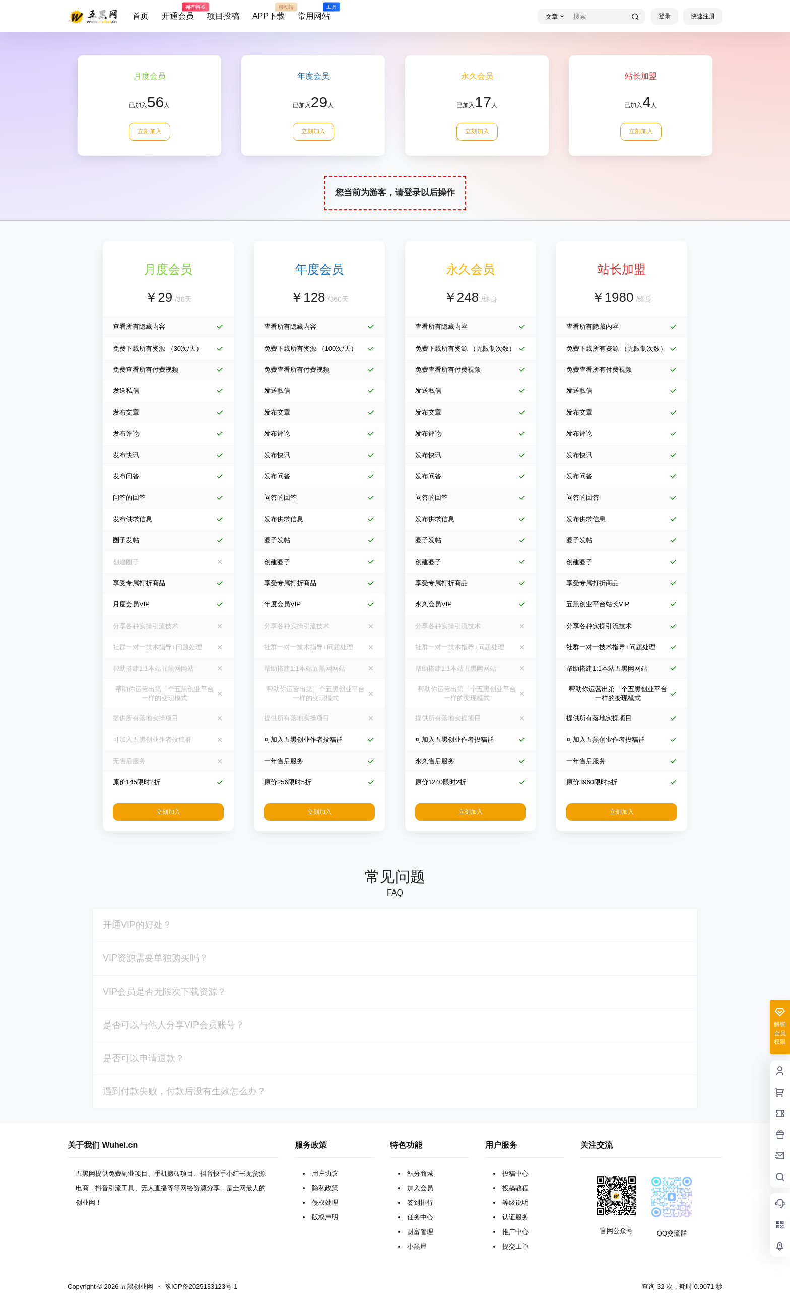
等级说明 (515, 1202)
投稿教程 (515, 1188)
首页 (141, 16)
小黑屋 (417, 1246)
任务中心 (420, 1217)
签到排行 (420, 1202)
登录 (665, 16)
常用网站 (314, 12)
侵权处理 (325, 1202)
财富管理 (420, 1232)
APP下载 (268, 12)
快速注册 (703, 16)
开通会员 (178, 12)
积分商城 (420, 1173)
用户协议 (325, 1173)
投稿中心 (515, 1173)
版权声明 (325, 1217)
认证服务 (515, 1217)
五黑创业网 (135, 1286)
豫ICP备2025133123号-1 (201, 1286)
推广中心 (515, 1232)
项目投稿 (223, 16)
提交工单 (515, 1246)
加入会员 (420, 1188)
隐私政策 (325, 1188)
